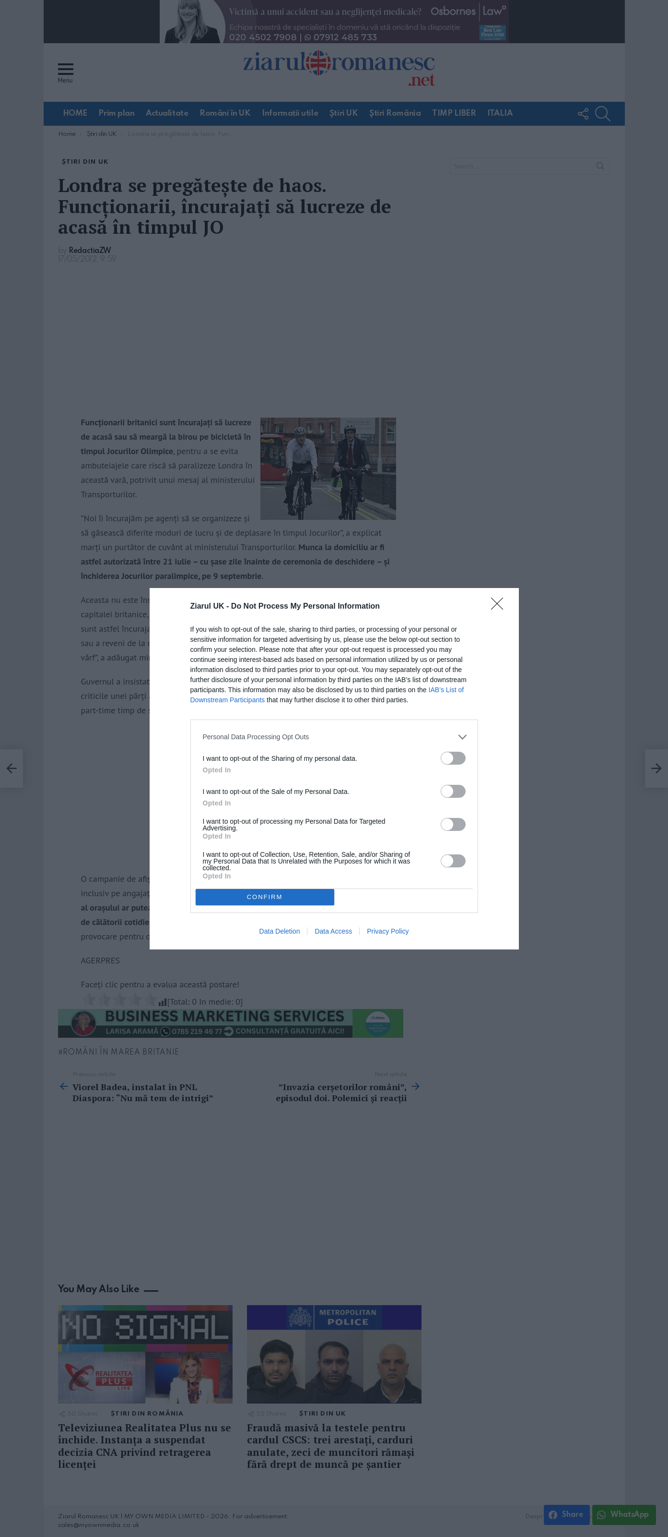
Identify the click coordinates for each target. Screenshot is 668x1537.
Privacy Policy (388, 931)
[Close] (500, 607)
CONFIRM (265, 897)
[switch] (453, 758)
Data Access (333, 931)
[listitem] (334, 737)
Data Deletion (279, 931)
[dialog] (334, 768)
